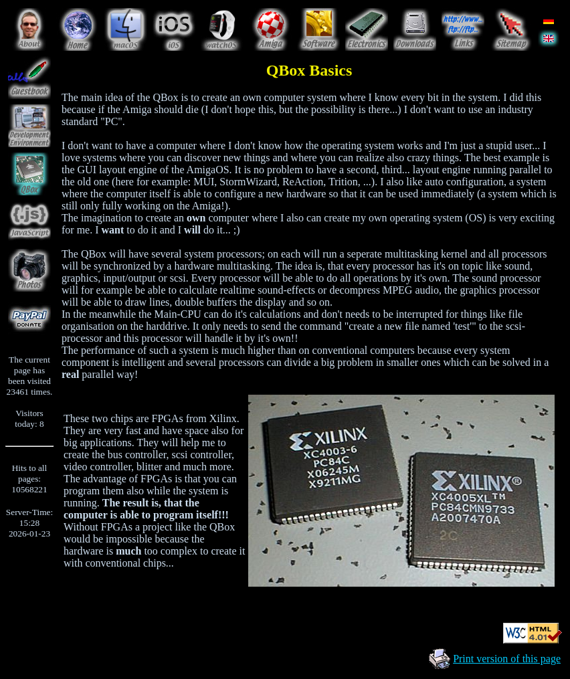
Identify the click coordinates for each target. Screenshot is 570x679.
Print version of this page (507, 658)
